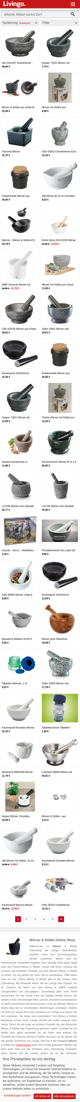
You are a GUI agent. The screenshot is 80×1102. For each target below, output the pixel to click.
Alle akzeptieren (64, 1096)
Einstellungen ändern (17, 1095)
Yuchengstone (23, 1045)
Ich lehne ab (42, 1096)
